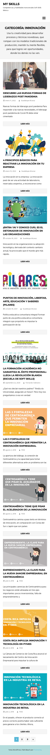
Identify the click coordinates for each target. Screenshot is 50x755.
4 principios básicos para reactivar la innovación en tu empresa (23, 163)
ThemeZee (37, 750)
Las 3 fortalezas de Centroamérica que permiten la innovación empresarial (24, 442)
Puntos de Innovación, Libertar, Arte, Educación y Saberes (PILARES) (25, 301)
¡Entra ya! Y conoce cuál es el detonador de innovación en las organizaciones (23, 231)
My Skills (11, 4)
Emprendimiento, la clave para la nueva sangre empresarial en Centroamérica (25, 573)
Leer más (25, 124)
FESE (23, 450)
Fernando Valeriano (33, 382)
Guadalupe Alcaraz (28, 100)
